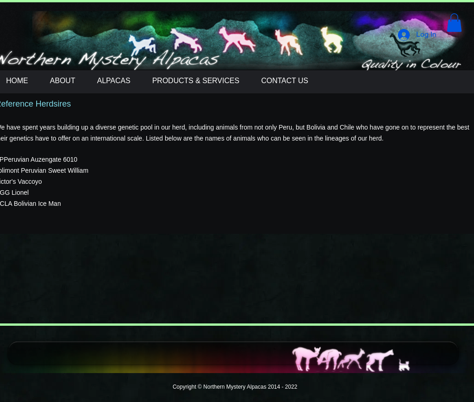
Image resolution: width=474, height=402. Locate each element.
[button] (454, 22)
